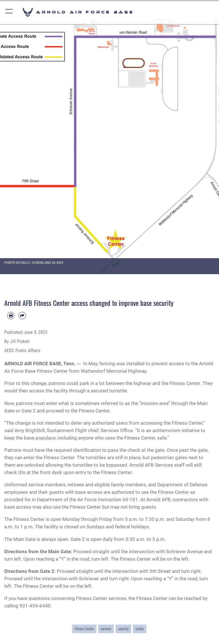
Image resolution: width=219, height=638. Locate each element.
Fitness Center (84, 628)
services (106, 628)
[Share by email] (22, 315)
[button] (9, 12)
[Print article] (11, 315)
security (123, 628)
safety (139, 628)
